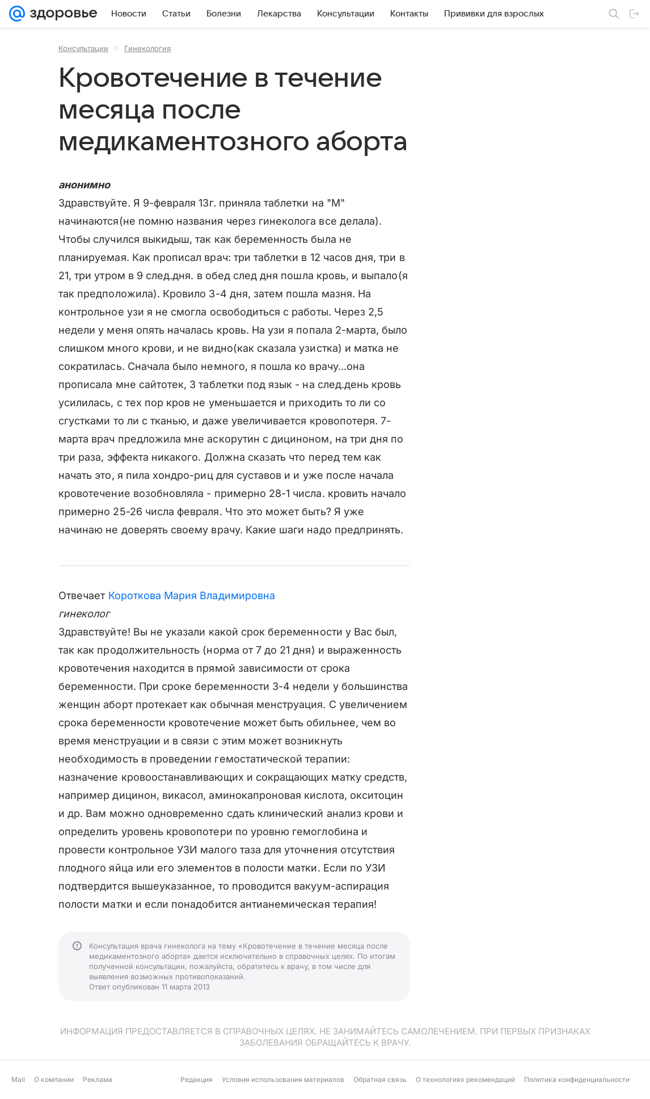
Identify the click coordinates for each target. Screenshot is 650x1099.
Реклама (97, 1079)
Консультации (83, 48)
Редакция (196, 1079)
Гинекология (147, 48)
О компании (54, 1079)
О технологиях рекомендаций (465, 1079)
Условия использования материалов (283, 1079)
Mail (18, 1079)
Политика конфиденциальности (577, 1079)
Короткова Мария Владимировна (192, 595)
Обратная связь (380, 1079)
